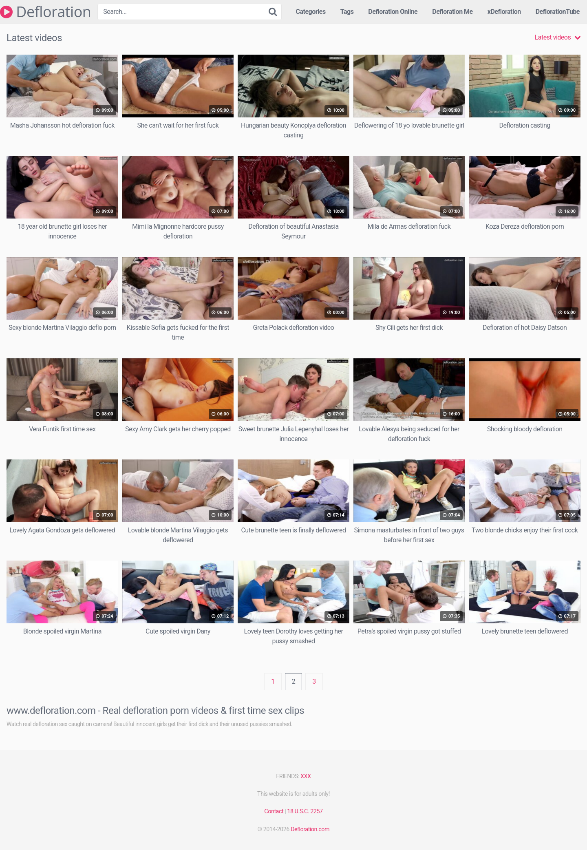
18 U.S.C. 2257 (304, 811)
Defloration (45, 11)
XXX (305, 776)
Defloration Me (452, 11)
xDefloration (504, 11)
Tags (347, 11)
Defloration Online (392, 11)
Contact (273, 811)
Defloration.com (310, 829)
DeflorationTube (558, 11)
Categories (310, 11)
